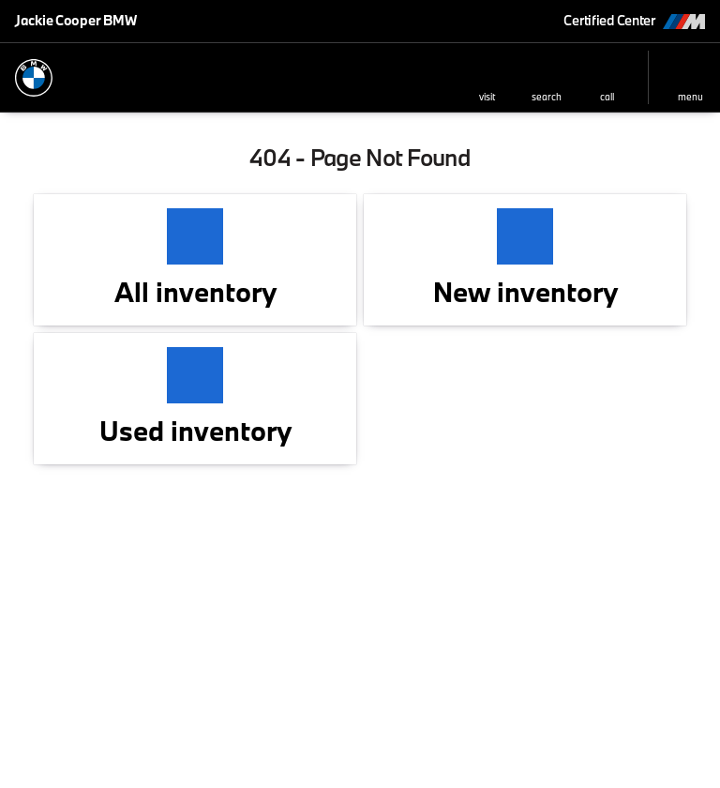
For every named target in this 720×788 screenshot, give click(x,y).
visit (487, 96)
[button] (486, 77)
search (547, 96)
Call (607, 96)
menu (690, 96)
